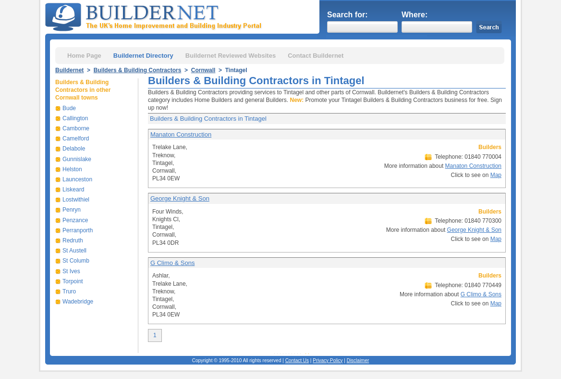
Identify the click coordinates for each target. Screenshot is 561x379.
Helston (72, 169)
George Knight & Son (179, 198)
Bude (69, 108)
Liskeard (73, 189)
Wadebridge (77, 301)
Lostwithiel (75, 199)
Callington (75, 118)
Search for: (347, 15)
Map (495, 175)
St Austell (74, 250)
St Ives (71, 271)
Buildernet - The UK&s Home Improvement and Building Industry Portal (155, 16)
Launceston (77, 179)
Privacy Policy (327, 360)
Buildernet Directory (143, 55)
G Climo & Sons (172, 262)
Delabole (73, 148)
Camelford (75, 138)
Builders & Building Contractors (138, 70)
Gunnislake (76, 159)
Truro (69, 291)
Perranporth (77, 230)
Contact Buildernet (315, 55)
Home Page (84, 55)
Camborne (75, 128)
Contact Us (297, 360)
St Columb (75, 260)
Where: (414, 15)
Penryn (71, 209)
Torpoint (72, 281)
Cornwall (203, 70)
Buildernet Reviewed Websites (230, 55)
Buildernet (69, 70)
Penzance (75, 220)
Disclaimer (358, 360)
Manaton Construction (180, 134)
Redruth (72, 240)
